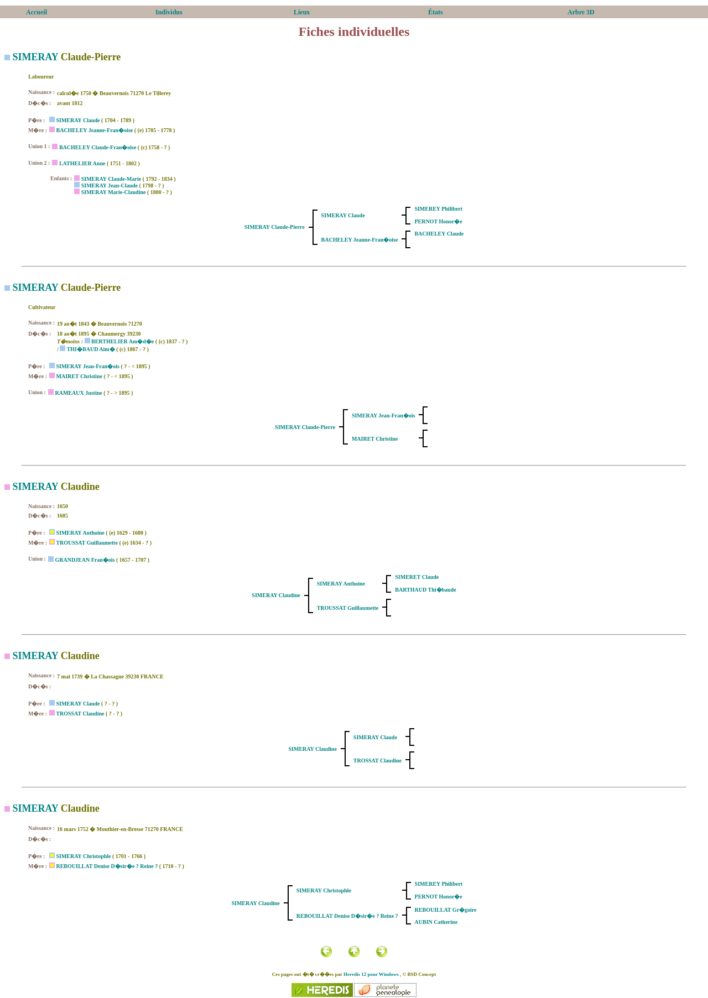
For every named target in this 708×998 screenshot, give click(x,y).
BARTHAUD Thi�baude (425, 590)
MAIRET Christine (79, 376)
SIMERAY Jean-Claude (109, 185)
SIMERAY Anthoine (80, 533)
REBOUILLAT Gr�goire (446, 910)
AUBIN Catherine (436, 922)
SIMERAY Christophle (83, 856)
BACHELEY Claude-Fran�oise (97, 147)
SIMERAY (36, 56)
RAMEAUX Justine (78, 393)
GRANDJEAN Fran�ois (84, 560)
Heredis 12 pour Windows (371, 974)
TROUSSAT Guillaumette (87, 543)
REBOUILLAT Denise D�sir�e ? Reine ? (107, 866)
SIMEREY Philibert (438, 209)
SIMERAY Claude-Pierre (274, 227)
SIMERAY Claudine (276, 595)
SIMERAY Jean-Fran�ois (87, 366)
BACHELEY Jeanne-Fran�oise (94, 130)
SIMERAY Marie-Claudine (113, 192)
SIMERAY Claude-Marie (111, 179)
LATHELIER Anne (82, 163)
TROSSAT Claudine (80, 713)
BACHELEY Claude (439, 234)
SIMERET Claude (417, 577)
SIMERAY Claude (78, 120)
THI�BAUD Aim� (91, 349)
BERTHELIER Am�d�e (122, 341)
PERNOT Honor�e (438, 221)
